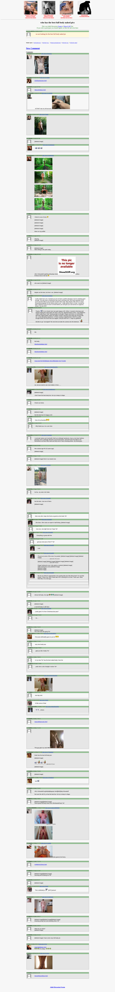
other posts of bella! (44, 700)
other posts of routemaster (47, 897)
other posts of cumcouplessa (50, 633)
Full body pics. (45, 42)
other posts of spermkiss (47, 295)
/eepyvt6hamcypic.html (40, 721)
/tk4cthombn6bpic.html (40, 344)
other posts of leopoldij (46, 498)
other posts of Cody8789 (47, 93)
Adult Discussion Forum (57, 987)
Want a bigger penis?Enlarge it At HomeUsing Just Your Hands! (48, 15)
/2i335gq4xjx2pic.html (40, 80)
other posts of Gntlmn (45, 77)
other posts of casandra (46, 843)
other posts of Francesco (46, 53)
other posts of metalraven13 (49, 389)
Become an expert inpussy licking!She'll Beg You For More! (66, 15)
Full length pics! (37, 42)
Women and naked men (56, 42)
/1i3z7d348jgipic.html (40, 947)
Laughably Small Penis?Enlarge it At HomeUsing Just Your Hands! (30, 15)
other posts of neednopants (48, 145)
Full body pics (65, 42)
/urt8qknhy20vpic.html (40, 864)
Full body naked (73, 42)
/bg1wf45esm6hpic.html (41, 976)
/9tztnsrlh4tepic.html (40, 90)
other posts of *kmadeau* (47, 752)
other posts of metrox (44, 953)
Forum (60, 26)
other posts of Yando (43, 114)
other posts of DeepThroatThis (51, 367)
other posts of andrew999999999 (52, 808)
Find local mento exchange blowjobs (84, 15)
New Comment (33, 48)
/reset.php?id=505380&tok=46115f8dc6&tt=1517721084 (50, 361)
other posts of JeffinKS (46, 465)
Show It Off (67, 26)
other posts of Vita (43, 944)
